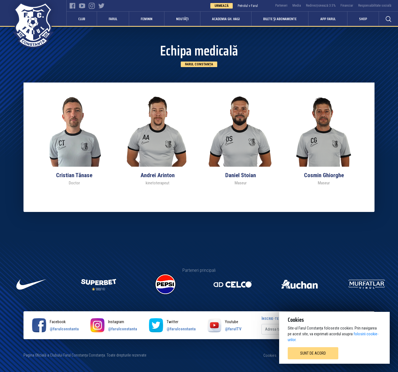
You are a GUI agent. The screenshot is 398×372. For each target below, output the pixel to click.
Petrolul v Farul (248, 6)
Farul (113, 19)
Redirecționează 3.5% (321, 5)
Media (296, 5)
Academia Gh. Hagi (226, 19)
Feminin (146, 19)
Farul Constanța (199, 64)
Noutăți (182, 19)
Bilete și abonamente (280, 19)
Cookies (269, 355)
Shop (363, 19)
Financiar (347, 5)
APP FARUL (328, 19)
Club (81, 19)
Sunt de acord (313, 353)
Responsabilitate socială (374, 5)
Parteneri (281, 5)
